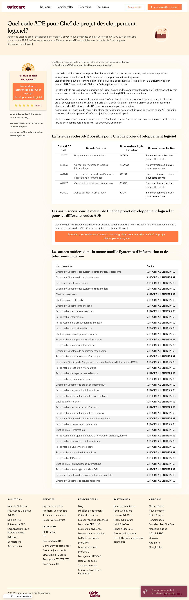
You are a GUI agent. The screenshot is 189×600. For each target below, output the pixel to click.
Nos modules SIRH (52, 541)
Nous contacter (157, 510)
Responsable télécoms (68, 458)
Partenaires (85, 6)
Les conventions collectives (93, 519)
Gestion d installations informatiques (93, 183)
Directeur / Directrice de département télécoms (81, 350)
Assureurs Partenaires (125, 533)
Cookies (153, 537)
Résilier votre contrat (54, 519)
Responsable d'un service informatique (76, 424)
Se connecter (135, 7)
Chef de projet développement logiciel (76, 333)
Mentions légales (158, 528)
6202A (64, 164)
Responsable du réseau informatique (75, 345)
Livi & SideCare (121, 524)
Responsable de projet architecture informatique (81, 396)
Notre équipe (156, 515)
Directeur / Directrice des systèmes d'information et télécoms (88, 271)
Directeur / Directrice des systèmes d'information (82, 288)
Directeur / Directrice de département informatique (83, 418)
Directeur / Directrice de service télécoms (78, 480)
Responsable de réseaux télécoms (74, 379)
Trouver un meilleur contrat (164, 7)
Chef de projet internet (68, 401)
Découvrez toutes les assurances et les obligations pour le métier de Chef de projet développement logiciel (116, 236)
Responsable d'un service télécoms (74, 446)
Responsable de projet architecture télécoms (80, 412)
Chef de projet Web (66, 294)
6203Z (64, 183)
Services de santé (87, 565)
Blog (80, 506)
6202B (64, 174)
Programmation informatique (89, 155)
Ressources (103, 6)
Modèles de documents (91, 510)
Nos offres (46, 6)
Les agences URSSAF (89, 556)
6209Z (64, 192)
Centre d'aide (156, 506)
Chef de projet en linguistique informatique (78, 463)
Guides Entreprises (88, 515)
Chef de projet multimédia (69, 299)
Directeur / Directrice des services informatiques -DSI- (84, 474)
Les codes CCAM (87, 547)
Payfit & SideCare (123, 510)
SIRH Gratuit (49, 531)
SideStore (12, 537)
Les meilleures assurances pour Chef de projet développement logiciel (28, 91)
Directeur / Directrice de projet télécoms (77, 277)
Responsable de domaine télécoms (75, 311)
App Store (154, 542)
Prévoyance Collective (19, 510)
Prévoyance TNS (16, 524)
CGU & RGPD (156, 533)
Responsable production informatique (76, 367)
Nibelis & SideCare (123, 519)
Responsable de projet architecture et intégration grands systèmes (91, 435)
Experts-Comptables (124, 506)
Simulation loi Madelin (54, 554)
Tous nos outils (51, 563)
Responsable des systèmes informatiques (78, 441)
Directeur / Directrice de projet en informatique (81, 384)
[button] (18, 596)
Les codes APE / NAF (89, 524)
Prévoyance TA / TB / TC (56, 559)
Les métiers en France (90, 528)
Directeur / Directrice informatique (74, 305)
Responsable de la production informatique (79, 322)
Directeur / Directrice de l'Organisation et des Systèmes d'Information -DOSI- (97, 362)
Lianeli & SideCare (123, 528)
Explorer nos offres (53, 506)
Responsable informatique (70, 316)
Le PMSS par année (88, 537)
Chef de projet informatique (71, 429)
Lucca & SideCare (123, 515)
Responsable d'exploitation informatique (77, 390)
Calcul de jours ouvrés (54, 550)
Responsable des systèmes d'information (77, 407)
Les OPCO (84, 551)
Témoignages (156, 519)
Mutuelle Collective (17, 506)
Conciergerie (14, 541)
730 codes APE (114, 102)
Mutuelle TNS (14, 519)
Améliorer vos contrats (55, 510)
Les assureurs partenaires (91, 533)
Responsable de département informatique (79, 339)
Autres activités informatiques (90, 192)
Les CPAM (83, 542)
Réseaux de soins (87, 560)
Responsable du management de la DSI (77, 469)
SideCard (12, 515)
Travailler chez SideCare (162, 524)
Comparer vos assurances (57, 545)
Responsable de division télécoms (74, 328)
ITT (44, 536)
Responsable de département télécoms (77, 373)
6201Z (64, 155)
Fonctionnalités (65, 6)
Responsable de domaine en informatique (78, 356)
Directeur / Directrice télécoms (72, 283)
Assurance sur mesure (54, 515)
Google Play (155, 547)
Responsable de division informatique (76, 452)
